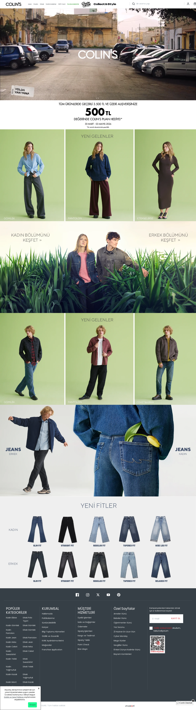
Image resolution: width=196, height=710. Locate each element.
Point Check (83, 644)
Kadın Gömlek (12, 625)
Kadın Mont (11, 682)
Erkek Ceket (28, 651)
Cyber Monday (121, 636)
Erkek (42, 4)
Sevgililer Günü (121, 645)
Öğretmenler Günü (123, 622)
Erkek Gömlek (29, 625)
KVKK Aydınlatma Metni (53, 640)
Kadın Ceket (11, 646)
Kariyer (45, 627)
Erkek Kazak (28, 682)
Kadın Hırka (11, 642)
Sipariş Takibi (84, 640)
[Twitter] (98, 594)
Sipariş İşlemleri (85, 631)
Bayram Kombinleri (122, 654)
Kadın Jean (11, 637)
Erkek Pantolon (30, 637)
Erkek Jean (28, 642)
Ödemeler (82, 626)
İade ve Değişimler (86, 622)
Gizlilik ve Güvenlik (50, 636)
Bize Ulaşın (83, 649)
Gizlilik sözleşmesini (163, 628)
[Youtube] (109, 594)
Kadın (36, 4)
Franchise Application (52, 649)
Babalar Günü (120, 618)
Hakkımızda (47, 613)
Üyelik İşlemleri (84, 617)
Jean (30, 4)
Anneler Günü (120, 613)
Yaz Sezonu (119, 627)
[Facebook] (77, 594)
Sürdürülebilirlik (49, 622)
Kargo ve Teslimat (86, 635)
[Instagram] (88, 594)
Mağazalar (47, 645)
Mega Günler (120, 640)
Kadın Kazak (11, 674)
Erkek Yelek (28, 666)
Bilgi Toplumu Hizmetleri (53, 631)
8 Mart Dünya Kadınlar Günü (127, 649)
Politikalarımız (48, 618)
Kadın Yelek (11, 658)
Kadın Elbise (11, 617)
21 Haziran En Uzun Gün (124, 631)
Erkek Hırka (28, 646)
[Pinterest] (118, 594)
